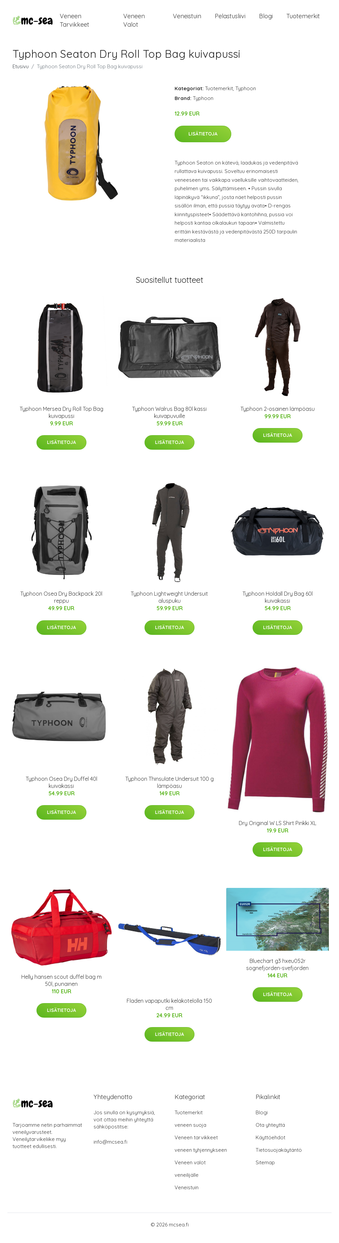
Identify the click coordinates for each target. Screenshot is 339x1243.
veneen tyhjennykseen (201, 1156)
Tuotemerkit (303, 19)
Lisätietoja (202, 141)
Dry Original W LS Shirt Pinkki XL (277, 829)
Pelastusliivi (230, 19)
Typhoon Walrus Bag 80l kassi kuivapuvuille (169, 419)
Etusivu (20, 73)
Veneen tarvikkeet (74, 24)
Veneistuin (187, 19)
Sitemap (265, 1169)
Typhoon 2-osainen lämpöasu (277, 415)
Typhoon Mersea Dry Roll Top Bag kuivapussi (61, 419)
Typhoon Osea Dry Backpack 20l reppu (61, 604)
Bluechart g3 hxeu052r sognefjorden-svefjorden (277, 971)
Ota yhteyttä (270, 1131)
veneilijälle (187, 1181)
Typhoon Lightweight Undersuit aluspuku (169, 604)
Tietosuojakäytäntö (279, 1156)
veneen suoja (190, 1131)
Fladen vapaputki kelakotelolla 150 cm (169, 1011)
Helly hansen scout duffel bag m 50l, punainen (61, 987)
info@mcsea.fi (110, 1148)
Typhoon (245, 95)
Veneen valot (134, 24)
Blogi (266, 19)
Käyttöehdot (270, 1144)
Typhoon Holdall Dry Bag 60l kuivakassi (277, 604)
